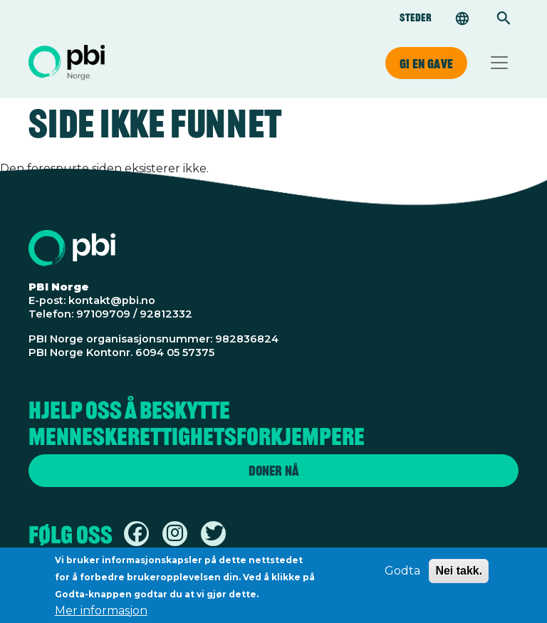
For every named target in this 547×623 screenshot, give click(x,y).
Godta (402, 575)
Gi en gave (426, 63)
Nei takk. (458, 575)
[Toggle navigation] (499, 62)
